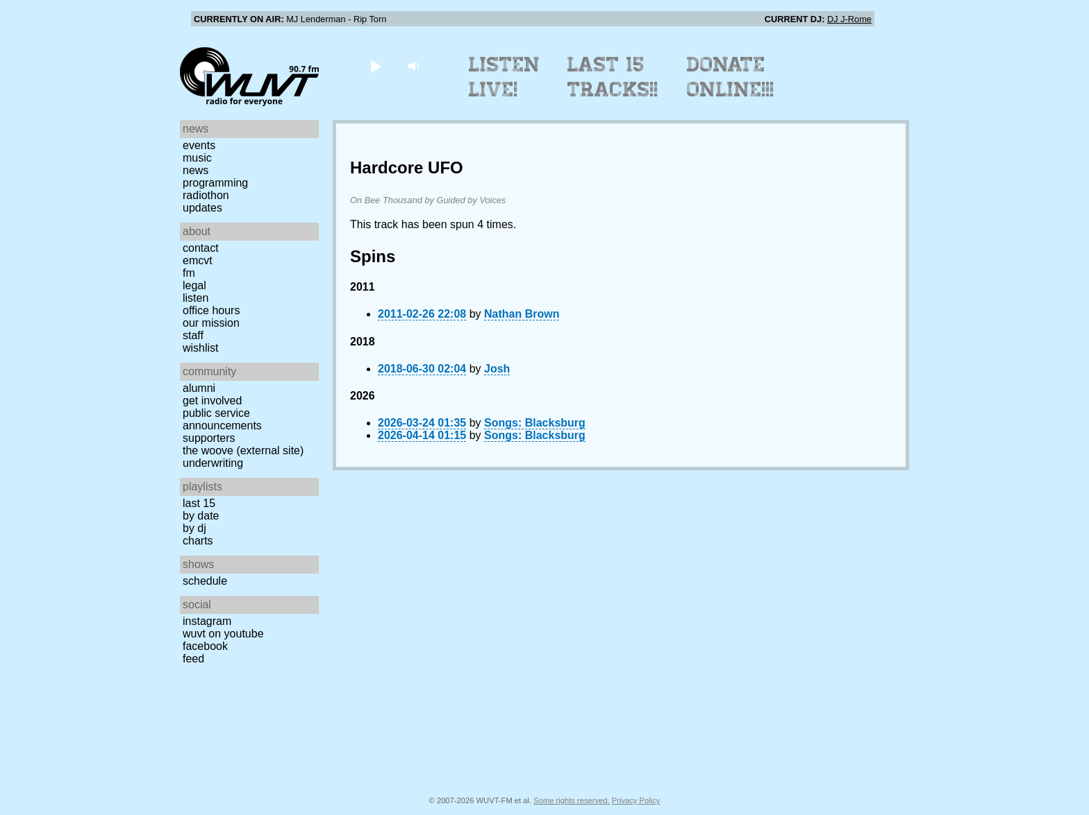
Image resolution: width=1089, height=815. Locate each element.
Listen (195, 298)
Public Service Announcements (222, 419)
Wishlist (201, 348)
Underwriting (213, 463)
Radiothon (206, 195)
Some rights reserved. (571, 800)
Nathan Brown (521, 314)
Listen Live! (504, 77)
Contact (201, 248)
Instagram (207, 621)
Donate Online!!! (730, 77)
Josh (497, 369)
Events (199, 145)
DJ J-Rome (849, 19)
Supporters (209, 438)
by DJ (194, 528)
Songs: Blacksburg (534, 423)
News (195, 170)
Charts (198, 541)
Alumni (199, 388)
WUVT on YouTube (223, 634)
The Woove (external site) (243, 450)
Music (197, 158)
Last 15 (199, 503)
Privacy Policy (636, 800)
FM (189, 273)
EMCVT (198, 260)
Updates (202, 208)
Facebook (205, 646)
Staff (193, 335)
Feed (193, 658)
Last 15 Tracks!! (612, 77)
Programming (215, 183)
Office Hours (211, 310)
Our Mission (211, 323)
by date (201, 516)
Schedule (205, 581)
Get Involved (212, 400)
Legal (194, 285)
